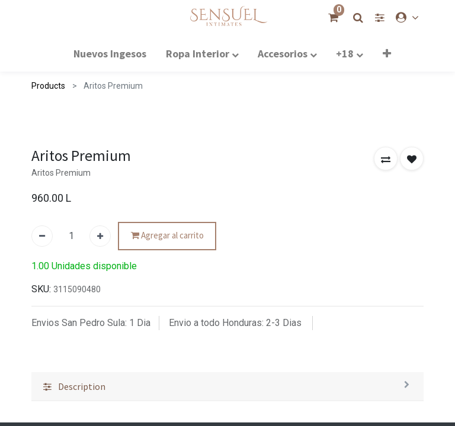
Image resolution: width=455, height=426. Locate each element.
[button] (386, 405)
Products (48, 86)
